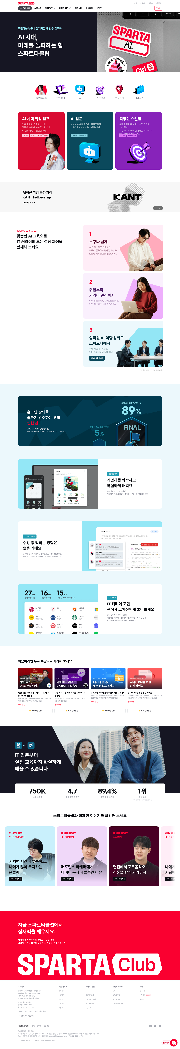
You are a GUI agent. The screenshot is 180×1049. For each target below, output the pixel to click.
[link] (15, 879)
